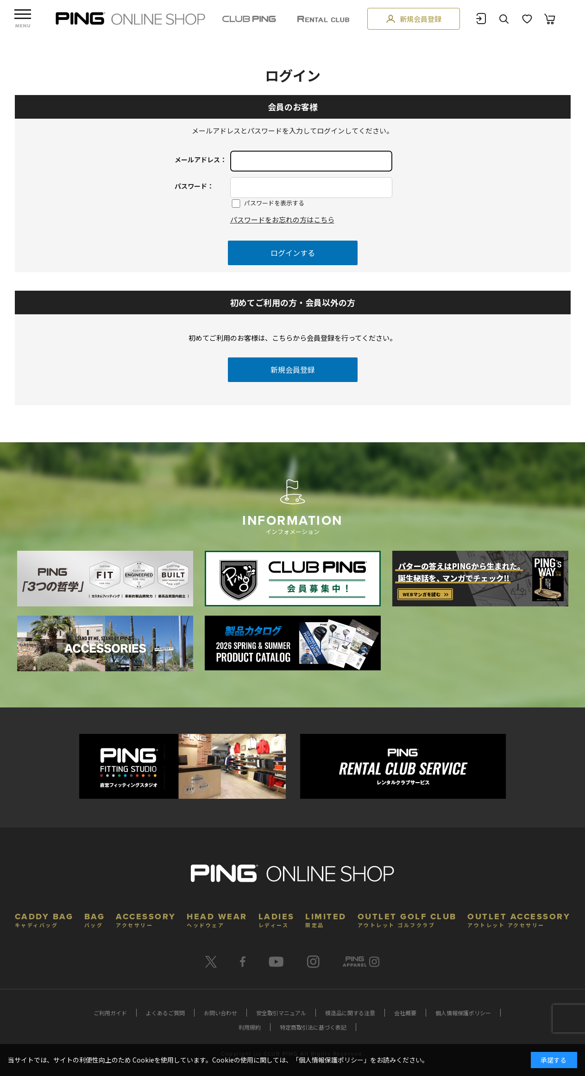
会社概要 (405, 1013)
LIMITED (325, 919)
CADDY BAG (44, 919)
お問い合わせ (220, 1013)
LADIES (276, 919)
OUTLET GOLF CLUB (407, 919)
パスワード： (194, 186)
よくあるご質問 (165, 1013)
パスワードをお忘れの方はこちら (282, 219)
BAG (94, 919)
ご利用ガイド (110, 1013)
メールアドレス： (200, 159)
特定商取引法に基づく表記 (313, 1027)
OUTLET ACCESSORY (518, 919)
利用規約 (250, 1027)
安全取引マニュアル (281, 1013)
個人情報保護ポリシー (463, 1013)
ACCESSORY (146, 919)
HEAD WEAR (217, 919)
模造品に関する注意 (350, 1013)
